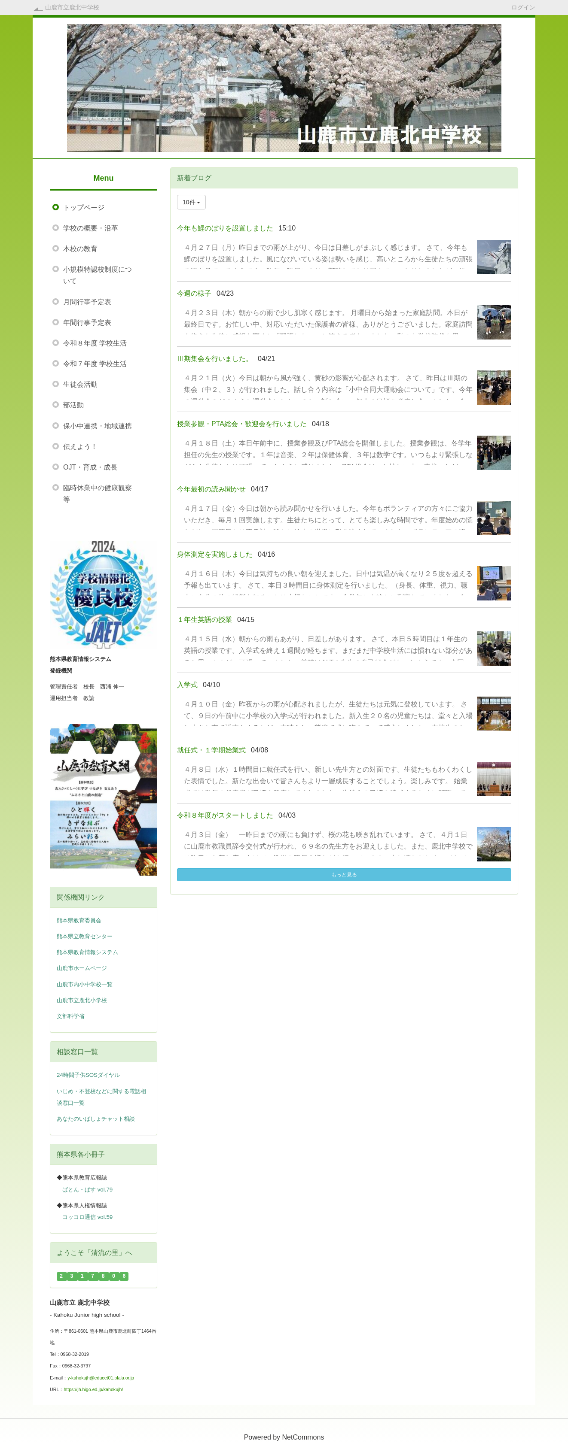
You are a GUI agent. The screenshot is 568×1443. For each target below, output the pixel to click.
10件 (191, 202)
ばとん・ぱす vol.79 (87, 1189)
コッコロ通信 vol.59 (87, 1217)
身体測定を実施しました (215, 554)
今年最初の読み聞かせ (211, 489)
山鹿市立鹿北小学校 (82, 1000)
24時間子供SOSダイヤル (88, 1075)
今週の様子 (194, 293)
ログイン (523, 7)
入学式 (187, 684)
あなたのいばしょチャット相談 (96, 1119)
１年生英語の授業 (204, 619)
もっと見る (344, 875)
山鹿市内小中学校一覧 (85, 984)
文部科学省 (71, 1016)
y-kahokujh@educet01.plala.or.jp (100, 1377)
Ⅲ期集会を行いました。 (215, 358)
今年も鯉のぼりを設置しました (225, 228)
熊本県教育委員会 (79, 920)
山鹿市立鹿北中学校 (72, 7)
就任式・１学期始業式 (211, 750)
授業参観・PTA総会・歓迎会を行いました (242, 423)
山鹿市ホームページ (82, 968)
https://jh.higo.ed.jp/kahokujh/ (93, 1389)
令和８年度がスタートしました (225, 815)
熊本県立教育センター (85, 936)
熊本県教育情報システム (87, 952)
